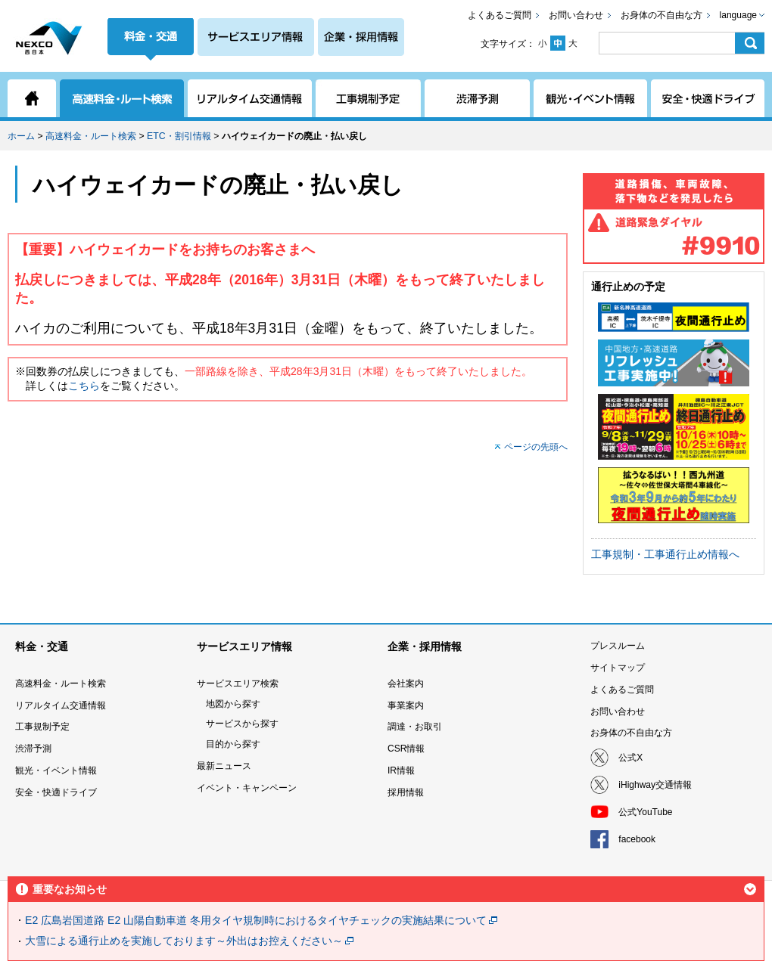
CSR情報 (406, 748)
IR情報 (401, 770)
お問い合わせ (576, 15)
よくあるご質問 (499, 15)
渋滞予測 (33, 748)
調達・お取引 (415, 726)
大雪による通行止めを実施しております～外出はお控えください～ (184, 941)
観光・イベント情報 (56, 770)
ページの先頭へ (536, 447)
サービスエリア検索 (238, 683)
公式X (630, 757)
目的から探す (233, 744)
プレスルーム (617, 645)
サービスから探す (242, 723)
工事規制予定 (42, 726)
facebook (636, 839)
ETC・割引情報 (179, 136)
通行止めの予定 (628, 287)
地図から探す (233, 704)
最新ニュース (224, 766)
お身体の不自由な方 (661, 15)
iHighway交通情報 (655, 785)
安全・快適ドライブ (56, 792)
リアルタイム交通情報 (60, 705)
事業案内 (406, 705)
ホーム (21, 136)
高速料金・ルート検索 (90, 136)
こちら (84, 386)
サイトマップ (617, 667)
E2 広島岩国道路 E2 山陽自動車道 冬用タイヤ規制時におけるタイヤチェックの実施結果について (256, 920)
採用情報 (406, 792)
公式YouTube (645, 812)
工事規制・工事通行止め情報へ (665, 554)
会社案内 (406, 683)
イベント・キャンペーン (247, 788)
